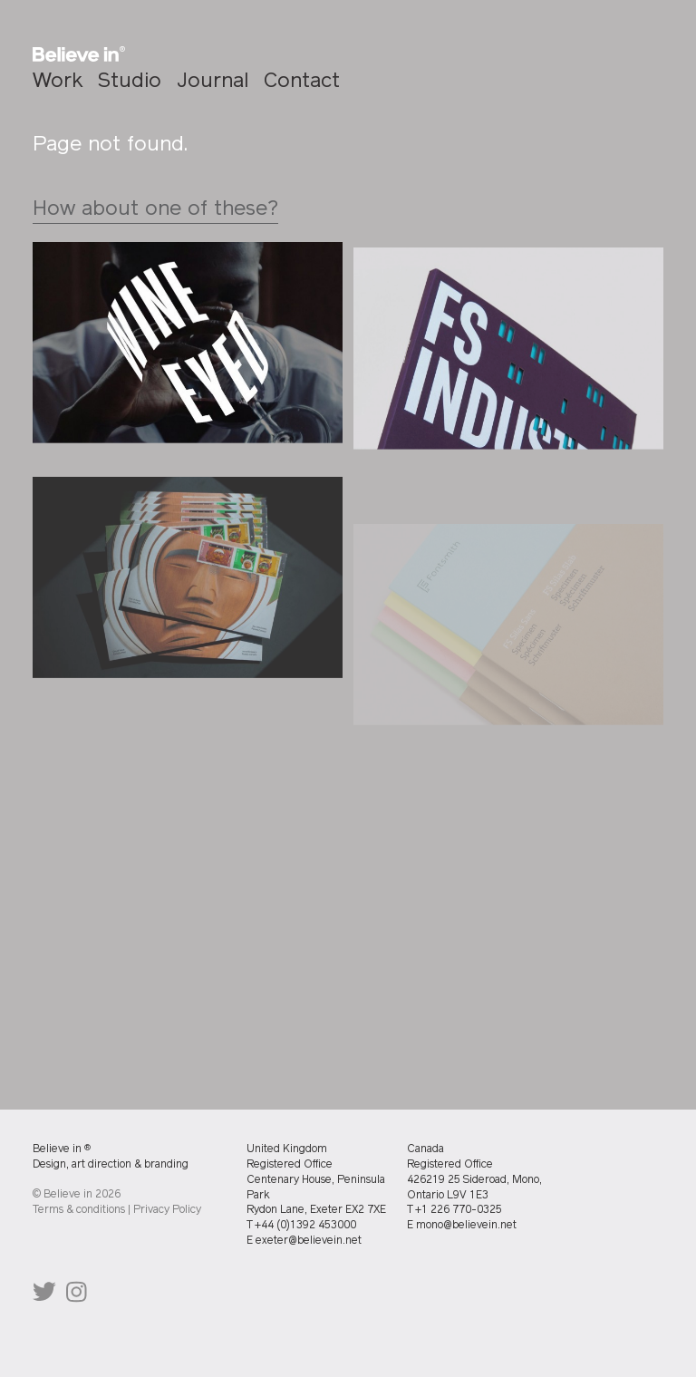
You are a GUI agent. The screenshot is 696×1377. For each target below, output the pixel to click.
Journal (212, 82)
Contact (302, 82)
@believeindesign (44, 1295)
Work (57, 82)
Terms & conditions (79, 1210)
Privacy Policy (167, 1210)
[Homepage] (79, 54)
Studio (129, 82)
